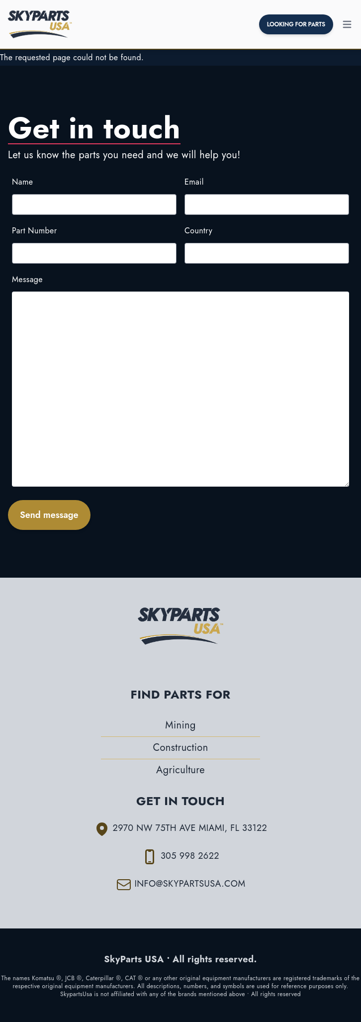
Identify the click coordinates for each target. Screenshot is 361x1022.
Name (22, 182)
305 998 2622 (190, 855)
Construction (180, 747)
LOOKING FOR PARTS (296, 24)
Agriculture (180, 770)
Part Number (34, 230)
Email (194, 182)
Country (198, 230)
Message (27, 279)
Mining (180, 725)
